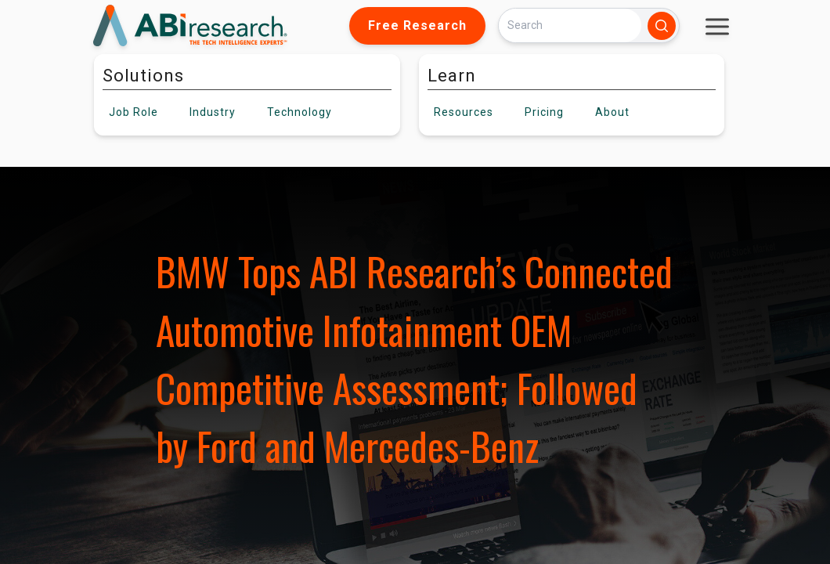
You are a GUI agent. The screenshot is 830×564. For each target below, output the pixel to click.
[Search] (570, 25)
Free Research (417, 25)
